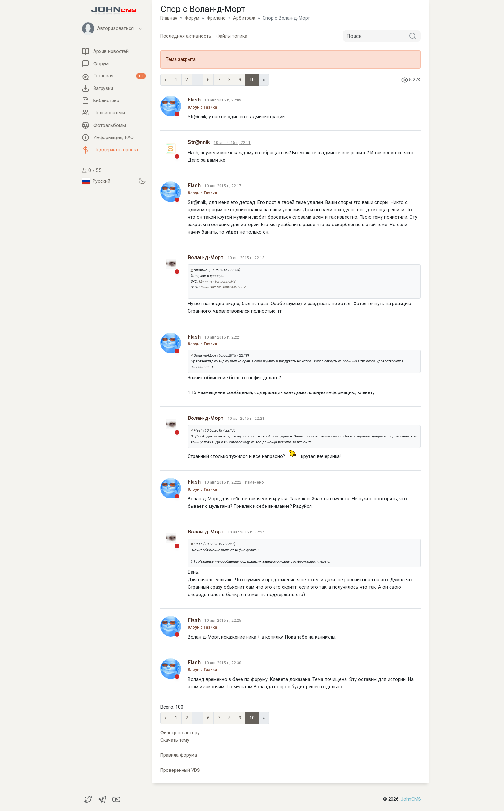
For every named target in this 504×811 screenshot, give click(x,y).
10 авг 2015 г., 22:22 (223, 482)
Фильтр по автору (180, 733)
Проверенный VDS (180, 770)
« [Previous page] (166, 80)
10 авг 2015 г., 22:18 (246, 258)
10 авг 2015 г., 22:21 (222, 337)
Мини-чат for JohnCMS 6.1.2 (223, 287)
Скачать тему (174, 740)
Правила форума (178, 755)
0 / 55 (92, 170)
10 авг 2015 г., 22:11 (232, 142)
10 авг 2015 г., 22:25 (222, 620)
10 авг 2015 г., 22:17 (222, 186)
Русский (96, 181)
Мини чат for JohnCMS (217, 281)
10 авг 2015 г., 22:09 (222, 100)
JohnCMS (411, 799)
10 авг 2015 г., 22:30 (222, 663)
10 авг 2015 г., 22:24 (246, 532)
